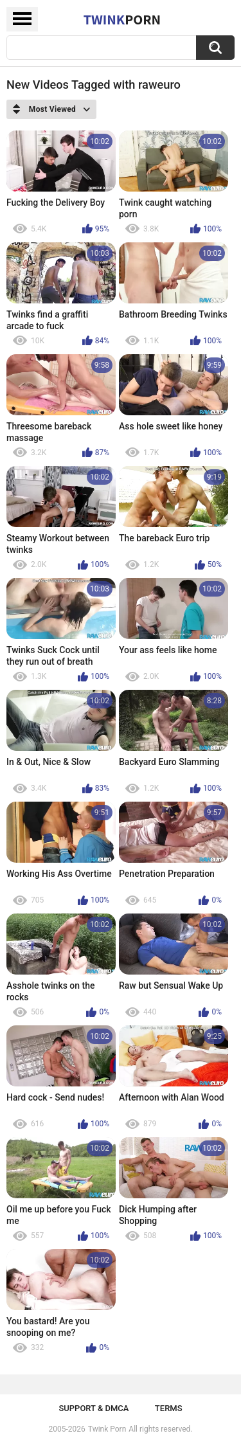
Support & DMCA (93, 1408)
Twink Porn (107, 1429)
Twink (122, 19)
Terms (169, 1408)
